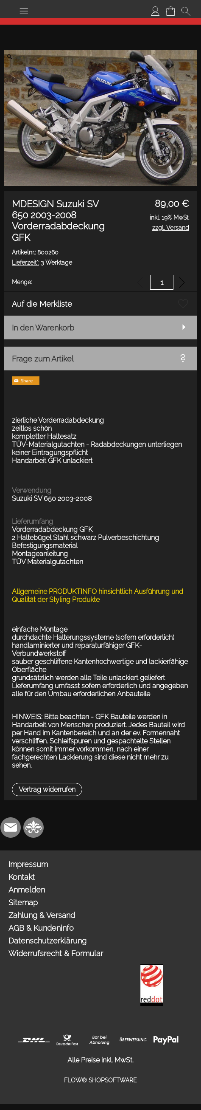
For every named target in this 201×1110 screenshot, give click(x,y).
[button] (24, 11)
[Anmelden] (155, 11)
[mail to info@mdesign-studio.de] (10, 827)
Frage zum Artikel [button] (43, 358)
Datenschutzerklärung (47, 940)
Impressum (28, 864)
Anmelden (26, 889)
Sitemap (23, 902)
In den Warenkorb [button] (43, 327)
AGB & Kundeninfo (41, 928)
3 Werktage (42, 262)
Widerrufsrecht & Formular (55, 953)
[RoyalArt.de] (33, 827)
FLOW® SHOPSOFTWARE (100, 1080)
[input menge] (161, 282)
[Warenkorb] (170, 11)
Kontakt (21, 877)
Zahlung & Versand (41, 915)
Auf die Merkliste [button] (42, 303)
